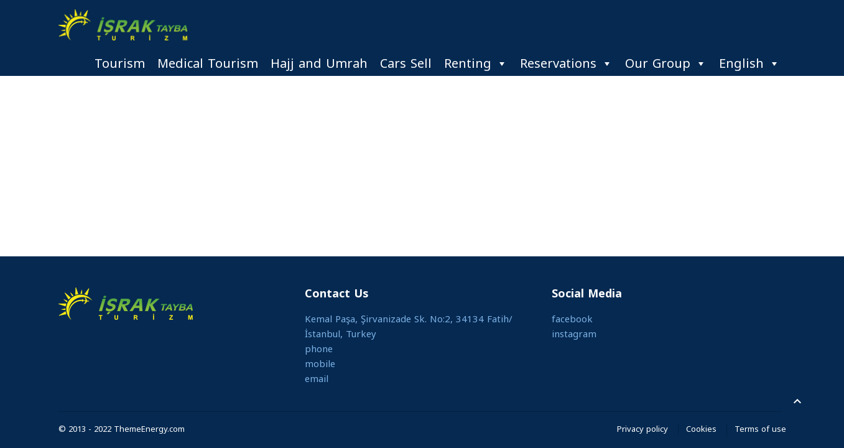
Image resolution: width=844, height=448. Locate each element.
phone (319, 349)
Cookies (701, 429)
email (316, 379)
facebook (572, 319)
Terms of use (760, 429)
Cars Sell (406, 63)
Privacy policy (642, 429)
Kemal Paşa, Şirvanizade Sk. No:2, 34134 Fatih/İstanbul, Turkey (408, 326)
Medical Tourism (207, 63)
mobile (320, 364)
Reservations (566, 63)
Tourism (120, 63)
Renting (476, 63)
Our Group (666, 63)
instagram (574, 334)
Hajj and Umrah (319, 63)
